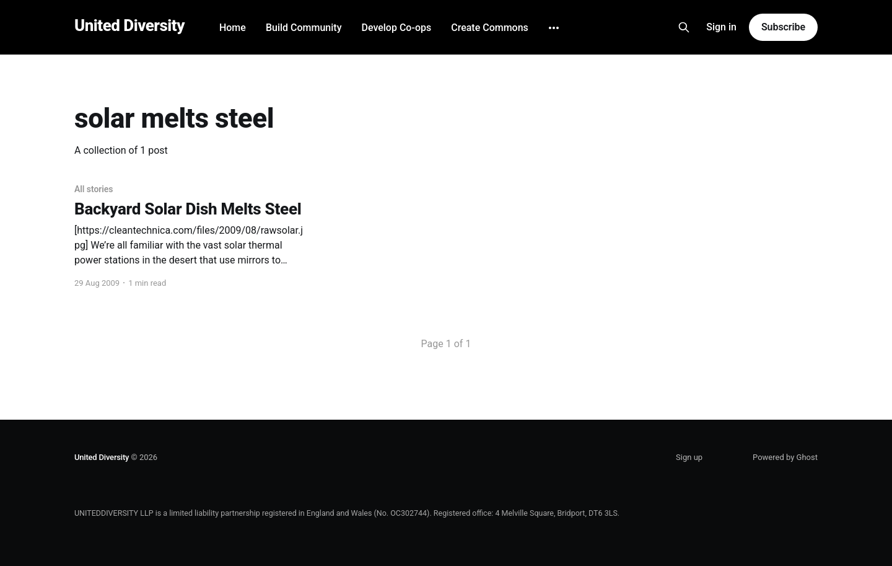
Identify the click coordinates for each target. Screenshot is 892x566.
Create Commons (489, 27)
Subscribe (783, 27)
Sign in (721, 27)
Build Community (304, 27)
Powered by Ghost (785, 457)
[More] (553, 28)
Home (232, 27)
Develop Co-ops (396, 27)
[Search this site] (684, 27)
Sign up (689, 457)
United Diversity (129, 25)
